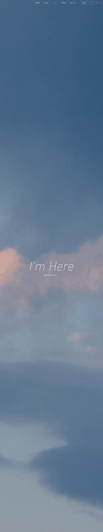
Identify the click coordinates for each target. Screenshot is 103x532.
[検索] (91, 3)
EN (100, 2)
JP (96, 2)
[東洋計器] (12, 3)
